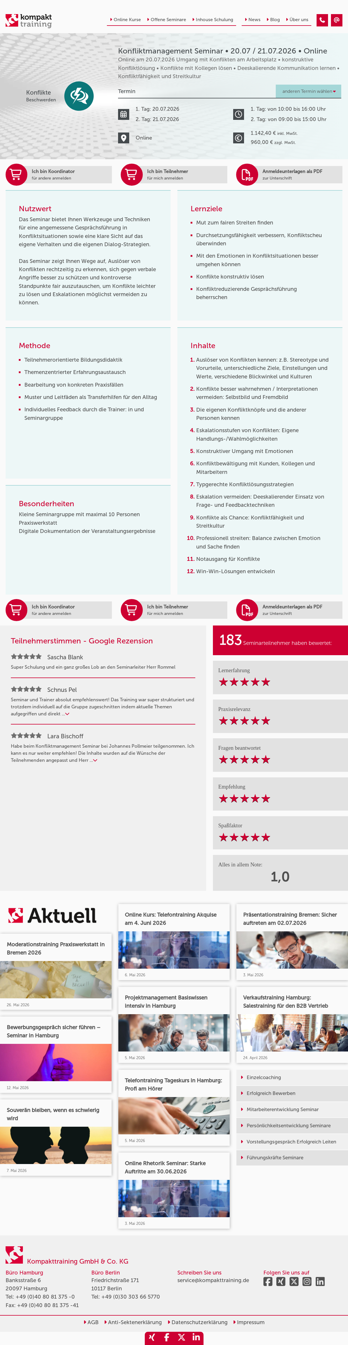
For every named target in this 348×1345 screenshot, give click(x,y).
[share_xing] (152, 1338)
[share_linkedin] (196, 1338)
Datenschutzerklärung (197, 1322)
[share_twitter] (181, 1338)
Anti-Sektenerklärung (133, 1322)
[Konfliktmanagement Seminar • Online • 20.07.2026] (322, 20)
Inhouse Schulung (212, 19)
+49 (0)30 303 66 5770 (130, 1296)
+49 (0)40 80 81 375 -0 (45, 1296)
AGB (91, 1322)
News (252, 19)
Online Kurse (125, 19)
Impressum (249, 1322)
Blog (273, 19)
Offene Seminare (166, 19)
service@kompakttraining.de (213, 1280)
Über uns (297, 19)
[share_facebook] (166, 1338)
